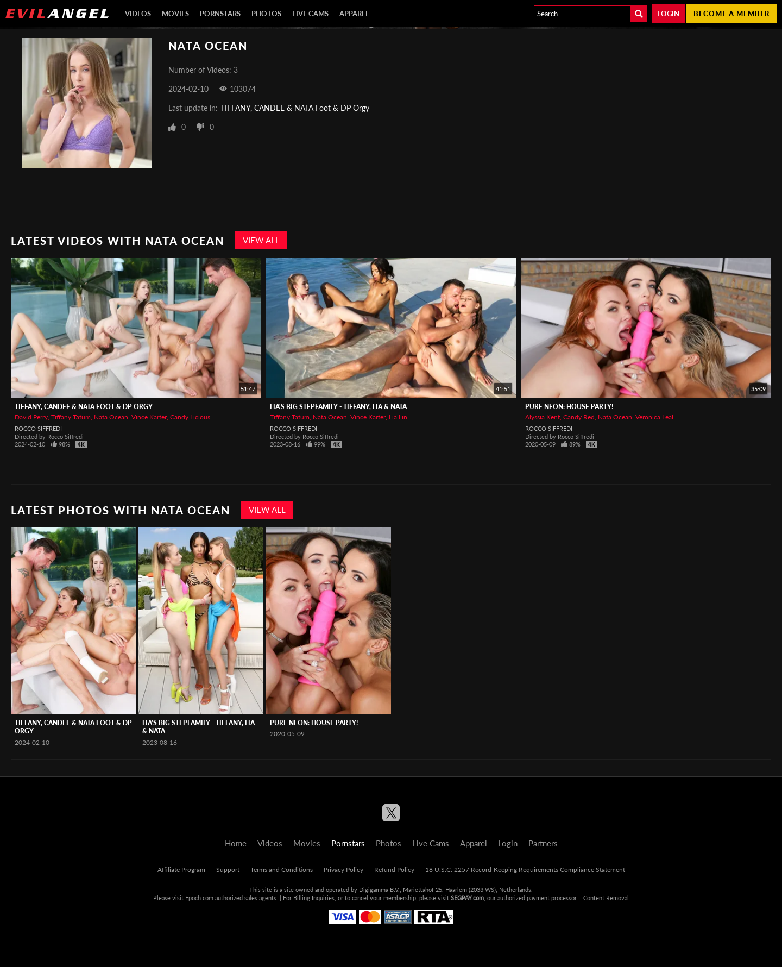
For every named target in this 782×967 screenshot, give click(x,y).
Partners (543, 843)
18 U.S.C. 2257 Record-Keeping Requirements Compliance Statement (525, 869)
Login (668, 13)
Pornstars (220, 13)
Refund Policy (394, 869)
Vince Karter (149, 417)
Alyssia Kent (542, 417)
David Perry (31, 417)
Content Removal (606, 897)
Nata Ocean (111, 417)
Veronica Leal (654, 417)
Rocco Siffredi (38, 428)
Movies (175, 13)
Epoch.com (199, 897)
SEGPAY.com (467, 897)
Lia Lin (398, 417)
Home (236, 843)
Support (227, 869)
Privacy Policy (343, 869)
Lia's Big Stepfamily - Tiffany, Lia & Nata (338, 407)
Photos (266, 13)
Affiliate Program (181, 869)
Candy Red (579, 417)
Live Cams (310, 13)
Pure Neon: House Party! (569, 407)
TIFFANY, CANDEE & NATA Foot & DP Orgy (294, 107)
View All (261, 240)
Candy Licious (190, 417)
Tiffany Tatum (71, 417)
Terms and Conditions (281, 869)
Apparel (354, 13)
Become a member (731, 13)
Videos (138, 13)
